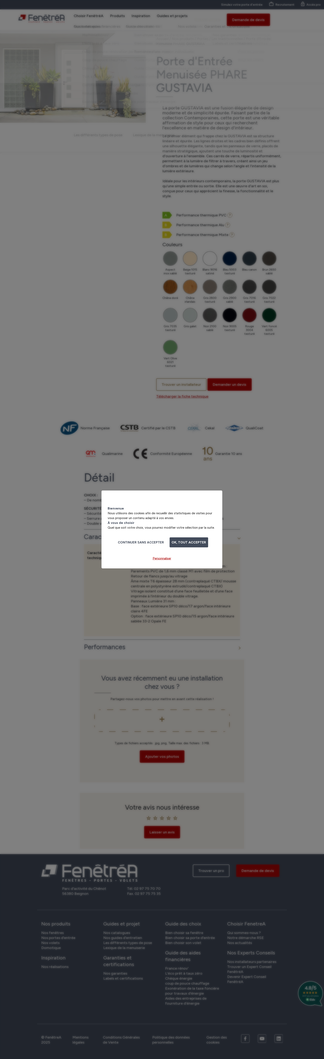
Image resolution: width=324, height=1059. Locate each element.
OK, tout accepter (189, 542)
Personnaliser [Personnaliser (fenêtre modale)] (162, 558)
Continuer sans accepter (141, 542)
